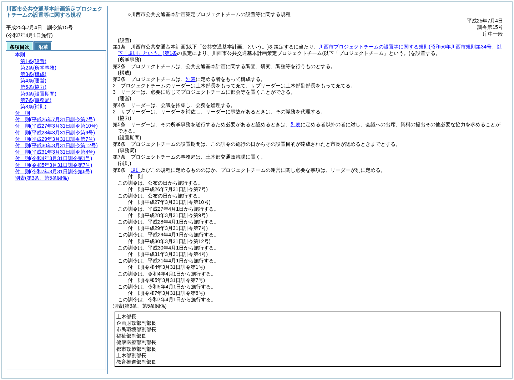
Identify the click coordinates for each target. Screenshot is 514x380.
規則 (136, 170)
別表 (191, 79)
